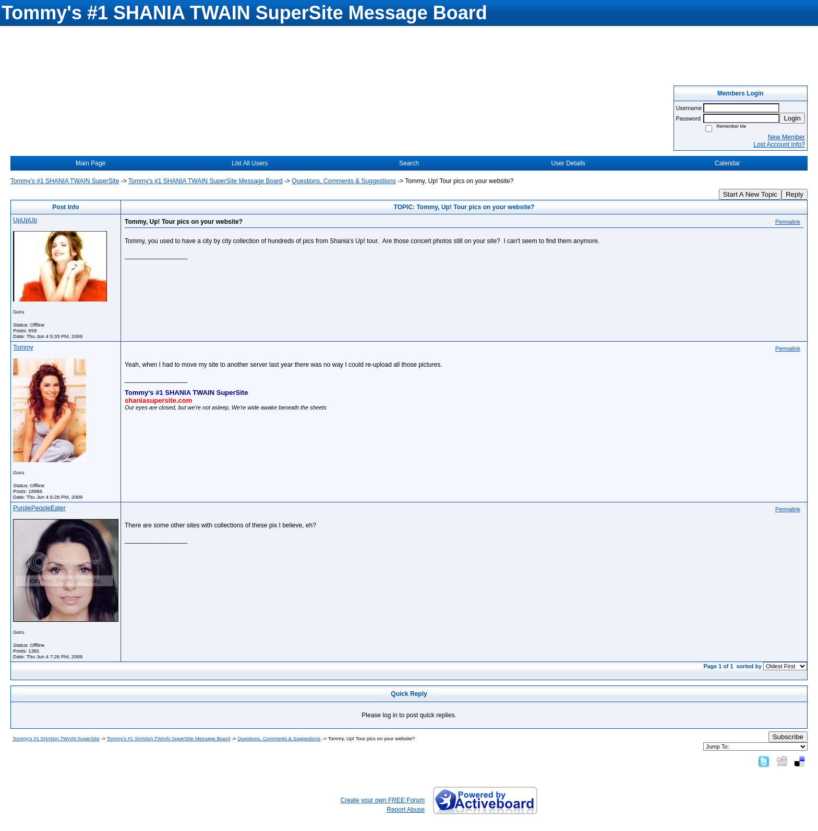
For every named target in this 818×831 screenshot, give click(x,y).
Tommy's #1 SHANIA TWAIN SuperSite (64, 181)
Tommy (23, 347)
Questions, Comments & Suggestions (343, 181)
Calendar (727, 163)
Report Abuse (406, 809)
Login (792, 118)
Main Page (90, 163)
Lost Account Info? (779, 144)
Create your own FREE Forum (383, 800)
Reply (794, 194)
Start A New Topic (750, 194)
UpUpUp (25, 220)
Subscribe (788, 737)
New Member (786, 137)
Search (409, 163)
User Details (568, 163)
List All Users (250, 163)
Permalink (787, 222)
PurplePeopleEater (39, 508)
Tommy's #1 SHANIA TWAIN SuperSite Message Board (205, 181)
